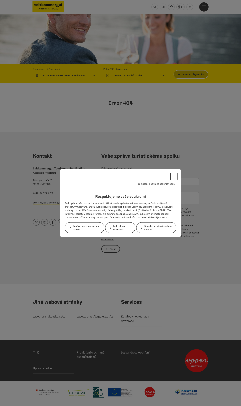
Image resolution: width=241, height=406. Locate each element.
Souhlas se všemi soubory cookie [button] (158, 227)
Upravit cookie (42, 368)
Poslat (113, 248)
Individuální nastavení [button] (119, 227)
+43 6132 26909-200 (43, 193)
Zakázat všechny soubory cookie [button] (87, 227)
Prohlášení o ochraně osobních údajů (156, 183)
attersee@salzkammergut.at (48, 202)
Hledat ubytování (193, 74)
